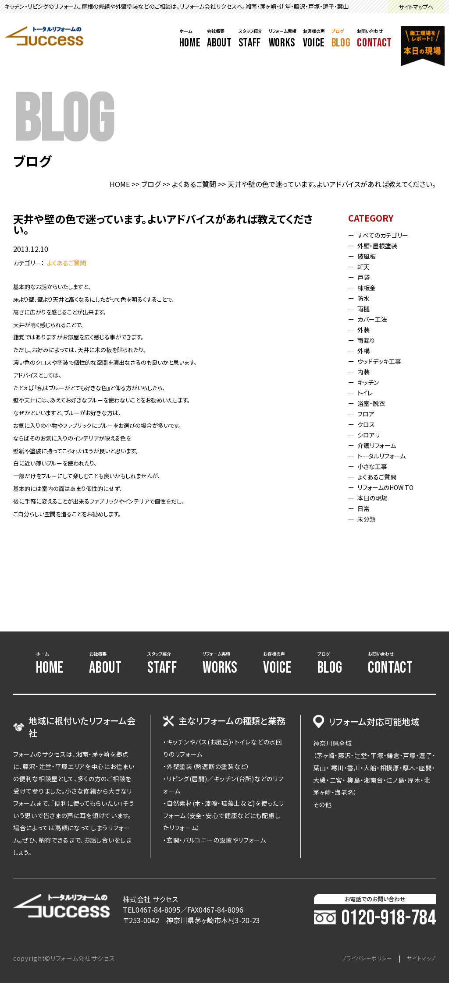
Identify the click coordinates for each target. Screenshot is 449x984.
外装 (366, 329)
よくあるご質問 (194, 184)
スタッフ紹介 (250, 39)
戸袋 (366, 276)
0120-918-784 (375, 919)
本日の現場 (376, 497)
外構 (366, 350)
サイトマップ (419, 959)
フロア (368, 413)
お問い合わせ (374, 39)
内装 (366, 371)
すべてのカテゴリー (388, 234)
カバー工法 (376, 318)
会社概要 (219, 39)
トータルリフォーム (386, 455)
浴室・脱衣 (374, 402)
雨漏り (368, 339)
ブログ (341, 39)
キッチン (371, 381)
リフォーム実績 (282, 39)
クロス (368, 423)
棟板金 (369, 287)
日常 (366, 507)
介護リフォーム (381, 444)
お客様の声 (314, 39)
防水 (366, 297)
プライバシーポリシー (357, 959)
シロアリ (372, 434)
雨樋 (366, 308)
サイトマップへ (416, 7)
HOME (120, 184)
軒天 (366, 266)
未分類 (369, 518)
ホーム (190, 39)
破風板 (369, 255)
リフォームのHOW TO (391, 486)
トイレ (367, 392)
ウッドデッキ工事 (384, 360)
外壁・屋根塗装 (381, 245)
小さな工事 (376, 465)
